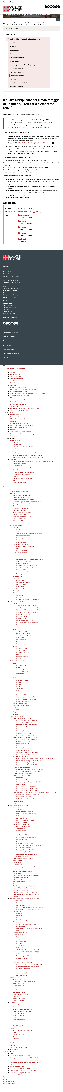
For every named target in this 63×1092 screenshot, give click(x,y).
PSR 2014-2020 (21, 571)
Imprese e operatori (22, 565)
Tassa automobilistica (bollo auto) (23, 1036)
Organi (8, 370)
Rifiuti (18, 541)
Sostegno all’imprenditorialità (25, 854)
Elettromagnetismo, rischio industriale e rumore (30, 539)
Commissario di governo (16, 57)
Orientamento (17, 867)
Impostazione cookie (10, 317)
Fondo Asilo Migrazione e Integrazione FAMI (26, 798)
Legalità (15, 717)
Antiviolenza (20, 672)
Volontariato (20, 950)
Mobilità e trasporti (15, 873)
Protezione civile (14, 61)
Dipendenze (16, 1002)
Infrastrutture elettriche (23, 922)
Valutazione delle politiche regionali (23, 479)
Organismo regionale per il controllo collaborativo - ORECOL (27, 394)
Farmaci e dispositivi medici (21, 991)
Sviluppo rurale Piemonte (20, 760)
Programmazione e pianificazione (26, 942)
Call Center (13, 422)
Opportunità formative (23, 830)
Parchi (18, 550)
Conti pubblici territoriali (20, 484)
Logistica (19, 948)
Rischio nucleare (21, 544)
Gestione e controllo (22, 732)
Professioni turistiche (22, 655)
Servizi (5, 1083)
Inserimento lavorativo (23, 704)
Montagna (16, 580)
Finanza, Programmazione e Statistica (21, 469)
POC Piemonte (20, 788)
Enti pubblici (13, 1051)
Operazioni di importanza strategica (27, 728)
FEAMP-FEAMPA (18, 524)
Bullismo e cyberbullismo (23, 820)
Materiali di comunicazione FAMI (26, 803)
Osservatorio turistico (22, 659)
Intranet (5, 358)
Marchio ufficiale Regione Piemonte (20, 432)
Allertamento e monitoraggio (25, 944)
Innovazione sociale (22, 683)
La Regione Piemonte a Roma (18, 400)
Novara (15, 291)
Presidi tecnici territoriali (16, 86)
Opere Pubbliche (14, 50)
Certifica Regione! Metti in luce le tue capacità (23, 1077)
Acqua (18, 531)
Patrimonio (13, 460)
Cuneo (5, 297)
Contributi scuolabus (19, 901)
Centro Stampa (17, 467)
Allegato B (23, 227)
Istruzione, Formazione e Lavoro (19, 809)
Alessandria (6, 291)
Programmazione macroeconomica (23, 473)
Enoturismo (19, 661)
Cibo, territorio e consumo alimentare (24, 501)
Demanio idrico (13, 46)
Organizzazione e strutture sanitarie (24, 987)
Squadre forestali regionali (24, 978)
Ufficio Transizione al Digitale (18, 392)
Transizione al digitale (19, 1032)
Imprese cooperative (19, 1025)
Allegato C (23, 233)
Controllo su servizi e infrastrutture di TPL (25, 897)
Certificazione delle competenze (25, 839)
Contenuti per (11, 1047)
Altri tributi (16, 1045)
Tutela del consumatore (23, 678)
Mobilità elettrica (18, 888)
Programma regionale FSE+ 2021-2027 (28, 723)
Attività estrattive (18, 1021)
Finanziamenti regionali (23, 925)
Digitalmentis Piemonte (17, 1072)
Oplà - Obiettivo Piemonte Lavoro (20, 1074)
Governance (19, 781)
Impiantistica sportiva (22, 642)
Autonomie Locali (15, 441)
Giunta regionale (15, 375)
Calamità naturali (14, 43)
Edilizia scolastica (18, 865)
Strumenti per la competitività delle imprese (29, 850)
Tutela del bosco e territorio (24, 574)
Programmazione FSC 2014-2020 (26, 792)
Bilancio (15, 477)
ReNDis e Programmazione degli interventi (29, 933)
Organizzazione (11, 385)
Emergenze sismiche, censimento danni (28, 914)
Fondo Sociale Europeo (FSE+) (22, 721)
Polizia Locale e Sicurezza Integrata (23, 447)
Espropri (15, 449)
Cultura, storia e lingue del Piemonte (27, 614)
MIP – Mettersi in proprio (23, 852)
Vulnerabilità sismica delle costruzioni (27, 972)
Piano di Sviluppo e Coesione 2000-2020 (28, 786)
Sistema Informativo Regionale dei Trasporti (26, 899)
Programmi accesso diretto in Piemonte (28, 775)
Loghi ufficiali (7, 345)
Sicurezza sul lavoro (19, 997)
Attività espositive (21, 619)
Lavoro (15, 845)
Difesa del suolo (14, 54)
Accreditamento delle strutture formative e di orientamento (34, 837)
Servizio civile (17, 713)
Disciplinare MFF (24, 215)
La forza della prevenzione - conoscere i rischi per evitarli (27, 1066)
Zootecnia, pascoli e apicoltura (22, 518)
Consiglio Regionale (15, 377)
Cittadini (12, 1049)
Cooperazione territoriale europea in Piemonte (30, 773)
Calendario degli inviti (22, 747)
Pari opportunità (21, 668)
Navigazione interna (19, 886)
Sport (14, 631)
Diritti (14, 666)
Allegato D (23, 239)
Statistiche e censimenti (20, 512)
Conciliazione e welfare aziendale (23, 863)
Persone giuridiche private (21, 708)
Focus (11, 1059)
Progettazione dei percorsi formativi (27, 841)
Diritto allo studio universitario (25, 824)
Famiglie (18, 687)
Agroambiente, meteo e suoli (21, 497)
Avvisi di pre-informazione (24, 726)
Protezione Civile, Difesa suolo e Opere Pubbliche (24, 39)
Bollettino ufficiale (15, 415)
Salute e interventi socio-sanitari (26, 700)
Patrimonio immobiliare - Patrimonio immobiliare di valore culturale (33, 462)
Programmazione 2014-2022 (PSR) (26, 768)
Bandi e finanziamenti (16, 417)
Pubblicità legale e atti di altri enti (20, 428)
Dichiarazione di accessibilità (11, 332)
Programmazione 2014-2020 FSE (26, 738)
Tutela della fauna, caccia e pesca (23, 514)
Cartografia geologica (17, 69)
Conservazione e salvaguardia (25, 548)
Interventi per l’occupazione (24, 848)
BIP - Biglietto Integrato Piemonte (23, 875)
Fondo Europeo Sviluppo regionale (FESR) (25, 741)
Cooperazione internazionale (21, 715)
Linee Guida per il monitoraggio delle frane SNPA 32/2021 (35, 143)
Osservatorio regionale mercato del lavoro (25, 871)
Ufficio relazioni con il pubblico (19, 419)
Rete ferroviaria (17, 884)
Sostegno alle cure (18, 989)
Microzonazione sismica (23, 974)
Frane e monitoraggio (17, 76)
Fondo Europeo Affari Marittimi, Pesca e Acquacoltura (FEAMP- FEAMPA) (34, 796)
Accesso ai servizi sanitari (20, 985)
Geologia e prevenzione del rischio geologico (23, 65)
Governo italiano (8, 2)
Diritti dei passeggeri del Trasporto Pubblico (26, 880)
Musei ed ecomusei (22, 621)
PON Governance (18, 805)
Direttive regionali (21, 843)
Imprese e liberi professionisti (18, 1053)
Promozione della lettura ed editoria (27, 625)
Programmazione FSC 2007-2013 (26, 794)
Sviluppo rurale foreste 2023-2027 (26, 569)
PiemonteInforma (8, 1087)
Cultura (15, 606)
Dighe (18, 935)
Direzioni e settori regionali (18, 387)
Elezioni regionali (18, 445)
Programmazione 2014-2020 (25, 758)
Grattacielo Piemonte (16, 402)
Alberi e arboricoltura (22, 559)
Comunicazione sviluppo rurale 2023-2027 (29, 766)
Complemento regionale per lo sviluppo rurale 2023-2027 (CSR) (35, 762)
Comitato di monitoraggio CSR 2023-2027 (29, 764)
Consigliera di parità (22, 860)
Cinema (18, 629)
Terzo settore (20, 691)
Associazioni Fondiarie (23, 582)
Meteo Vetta (20, 589)
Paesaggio (16, 593)
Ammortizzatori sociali (23, 856)
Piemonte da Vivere (9, 1089)
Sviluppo (12, 1008)
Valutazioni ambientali (23, 537)
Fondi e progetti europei (17, 719)
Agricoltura (13, 494)
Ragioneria (16, 482)
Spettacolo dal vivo (22, 627)
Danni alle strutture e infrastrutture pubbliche (29, 912)
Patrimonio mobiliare (19, 464)
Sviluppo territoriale (19, 1012)
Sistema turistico (21, 653)
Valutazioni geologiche (17, 72)
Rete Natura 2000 (21, 552)
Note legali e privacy (9, 337)
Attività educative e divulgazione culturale (28, 610)
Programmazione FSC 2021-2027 (26, 790)
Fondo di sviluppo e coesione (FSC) (23, 779)
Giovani (18, 670)
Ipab (17, 693)
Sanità (12, 982)
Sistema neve (20, 644)
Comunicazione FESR (22, 753)
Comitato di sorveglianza (23, 736)
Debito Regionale (18, 471)
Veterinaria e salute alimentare (22, 995)
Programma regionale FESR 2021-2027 (28, 743)
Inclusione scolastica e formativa (26, 702)
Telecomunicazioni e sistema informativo (28, 955)
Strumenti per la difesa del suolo (26, 929)
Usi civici (15, 452)
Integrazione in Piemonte (23, 800)
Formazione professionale (21, 828)
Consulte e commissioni (17, 379)
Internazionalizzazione (19, 1030)
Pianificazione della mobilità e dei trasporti (25, 890)
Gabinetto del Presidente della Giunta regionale (24, 389)
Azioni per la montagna (23, 584)
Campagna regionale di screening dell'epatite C (24, 1064)
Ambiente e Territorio (16, 526)
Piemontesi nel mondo (23, 616)
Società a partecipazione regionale (20, 411)
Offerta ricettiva (21, 657)
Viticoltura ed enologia (19, 516)
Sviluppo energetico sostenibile (22, 1015)
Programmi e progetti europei (22, 771)
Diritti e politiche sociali (17, 663)
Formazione (19, 952)
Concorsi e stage (15, 407)
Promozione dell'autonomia (24, 698)
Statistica (16, 486)
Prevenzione (17, 993)
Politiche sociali (17, 681)
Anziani (18, 689)
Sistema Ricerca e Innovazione (22, 1010)
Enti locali (16, 443)
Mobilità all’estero (21, 835)
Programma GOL (18, 869)
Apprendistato (20, 833)
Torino (14, 293)
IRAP (14, 1038)
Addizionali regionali (19, 1040)
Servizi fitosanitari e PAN (20, 509)
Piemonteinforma (15, 383)
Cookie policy (6, 341)
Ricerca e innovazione (19, 1006)
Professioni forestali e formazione (26, 567)
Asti (4, 293)
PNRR (14, 807)
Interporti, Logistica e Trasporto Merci (24, 893)
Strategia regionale (22, 634)
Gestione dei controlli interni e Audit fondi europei (24, 409)
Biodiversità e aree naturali (21, 546)
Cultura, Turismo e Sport (17, 604)
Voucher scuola (20, 813)
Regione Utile (11, 413)
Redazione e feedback (9, 349)
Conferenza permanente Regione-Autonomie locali (28, 456)
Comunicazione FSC (22, 783)
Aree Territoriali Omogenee (18, 1081)
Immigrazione (20, 676)
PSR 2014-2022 (18, 522)
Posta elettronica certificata (11, 354)
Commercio (16, 1027)
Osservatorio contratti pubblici (19, 424)
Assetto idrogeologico (22, 931)
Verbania (15, 295)
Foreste (15, 556)
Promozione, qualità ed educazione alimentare (27, 503)
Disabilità (16, 696)
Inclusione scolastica (22, 826)
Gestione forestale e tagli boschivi (26, 563)
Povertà (18, 685)
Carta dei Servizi (14, 437)
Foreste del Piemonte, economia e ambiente (29, 561)
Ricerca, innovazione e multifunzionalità (25, 505)
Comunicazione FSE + (22, 730)
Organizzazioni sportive (23, 636)
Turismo (15, 649)
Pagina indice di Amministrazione (16, 368)
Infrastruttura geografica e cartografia (27, 601)
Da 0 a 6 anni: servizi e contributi (26, 818)
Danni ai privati (20, 910)
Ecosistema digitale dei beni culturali (27, 612)
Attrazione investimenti (20, 1019)
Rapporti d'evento (21, 908)
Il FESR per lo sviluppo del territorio (20, 1079)
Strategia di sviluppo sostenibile (19, 492)
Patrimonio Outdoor (22, 591)
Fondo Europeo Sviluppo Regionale (23, 1017)
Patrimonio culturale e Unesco (25, 623)
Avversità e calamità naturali (21, 499)
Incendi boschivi (21, 946)
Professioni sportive (22, 646)
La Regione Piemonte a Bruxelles (19, 396)
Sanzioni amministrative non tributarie (21, 426)
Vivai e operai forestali (23, 576)
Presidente (13, 372)
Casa (14, 711)
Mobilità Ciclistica (18, 878)
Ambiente (16, 529)
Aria (17, 533)
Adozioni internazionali (20, 706)
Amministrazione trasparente (18, 404)
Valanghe (13, 79)
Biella (5, 295)
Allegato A (23, 221)
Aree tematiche (11, 490)
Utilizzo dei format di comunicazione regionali (23, 434)
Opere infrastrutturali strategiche (23, 895)
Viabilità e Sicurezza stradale (21, 882)
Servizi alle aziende (19, 507)
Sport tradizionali (21, 640)
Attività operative (21, 980)
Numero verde (7, 303)
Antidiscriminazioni (22, 674)
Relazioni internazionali (17, 398)
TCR (14, 1042)
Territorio (16, 595)
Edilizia (18, 599)
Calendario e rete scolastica (24, 815)
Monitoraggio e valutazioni (24, 734)
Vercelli (15, 297)
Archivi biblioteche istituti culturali (26, 608)
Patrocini (12, 430)
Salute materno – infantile (21, 1000)
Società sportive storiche (23, 638)
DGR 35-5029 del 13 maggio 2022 (28, 212)
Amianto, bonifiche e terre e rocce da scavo (29, 535)
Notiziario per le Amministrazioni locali (24, 454)
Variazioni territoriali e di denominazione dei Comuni (28, 458)
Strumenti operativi (19, 1004)
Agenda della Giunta (16, 381)
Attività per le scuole (22, 822)
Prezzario (19, 920)
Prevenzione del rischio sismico (18, 83)
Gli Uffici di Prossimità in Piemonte (20, 1062)
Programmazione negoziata (21, 475)
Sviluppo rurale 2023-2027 (21, 520)
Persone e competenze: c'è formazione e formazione (25, 1068)
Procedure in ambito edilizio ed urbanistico (29, 970)
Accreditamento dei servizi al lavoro (26, 858)
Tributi (12, 1034)
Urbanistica (19, 597)
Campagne (13, 1070)
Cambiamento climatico (20, 554)
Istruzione (16, 811)
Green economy (17, 578)
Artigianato (16, 1023)
